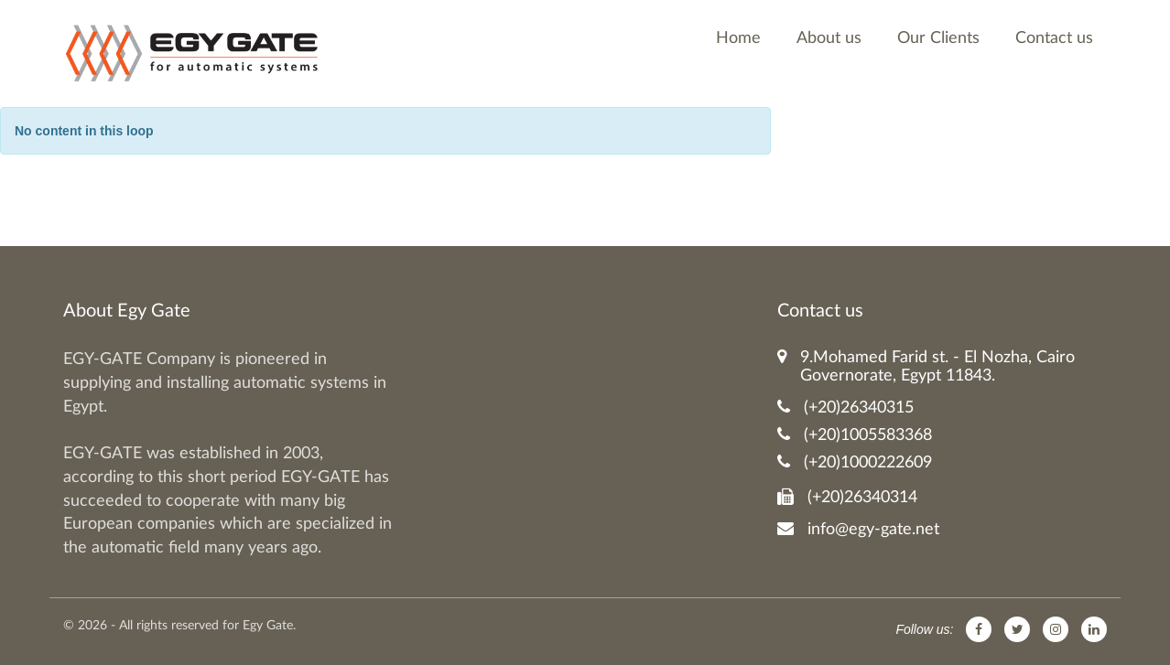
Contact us (1054, 38)
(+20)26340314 (847, 497)
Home (738, 38)
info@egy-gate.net (858, 529)
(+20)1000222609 (854, 462)
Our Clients (938, 38)
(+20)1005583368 (854, 435)
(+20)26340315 (845, 407)
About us (828, 38)
